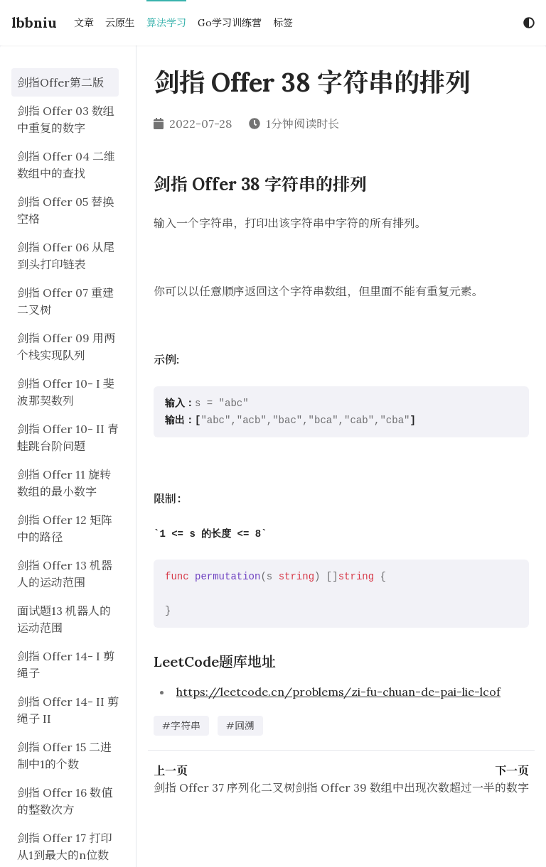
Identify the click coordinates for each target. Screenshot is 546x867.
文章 (84, 22)
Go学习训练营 (230, 22)
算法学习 (166, 22)
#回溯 (240, 725)
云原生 (120, 22)
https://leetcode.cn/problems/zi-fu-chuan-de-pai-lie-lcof (338, 692)
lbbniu (34, 22)
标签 (283, 22)
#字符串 (181, 725)
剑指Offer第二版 (60, 82)
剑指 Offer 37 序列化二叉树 (224, 787)
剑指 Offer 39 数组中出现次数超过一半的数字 (412, 787)
